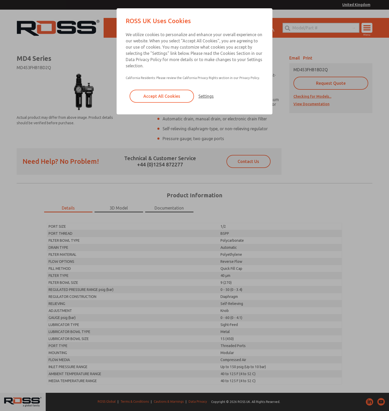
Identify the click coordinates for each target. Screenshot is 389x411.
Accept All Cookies (161, 96)
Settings (206, 96)
